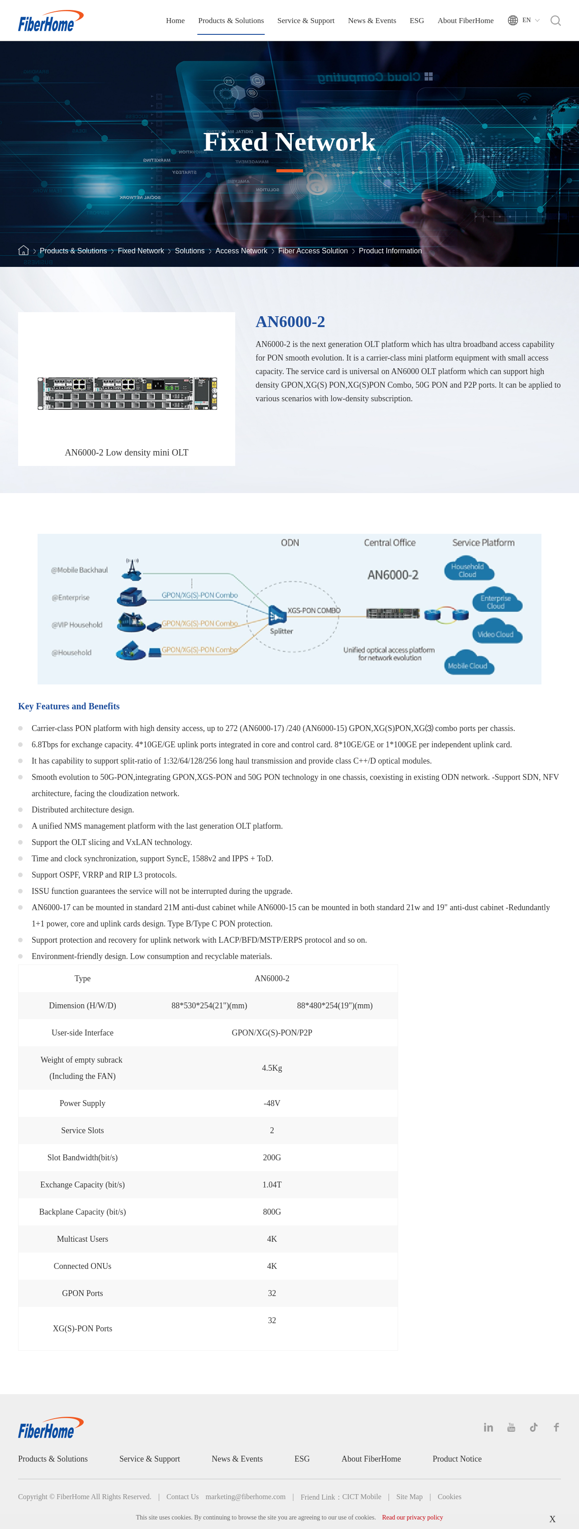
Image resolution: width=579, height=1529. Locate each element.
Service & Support (306, 20)
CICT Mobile (361, 1497)
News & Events (372, 20)
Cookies (449, 1497)
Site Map (409, 1497)
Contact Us (182, 1497)
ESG (417, 20)
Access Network (242, 251)
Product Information (390, 251)
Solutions (190, 251)
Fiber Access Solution (313, 251)
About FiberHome (465, 20)
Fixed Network (141, 251)
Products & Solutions (231, 20)
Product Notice (457, 1458)
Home (175, 20)
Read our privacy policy (412, 1517)
